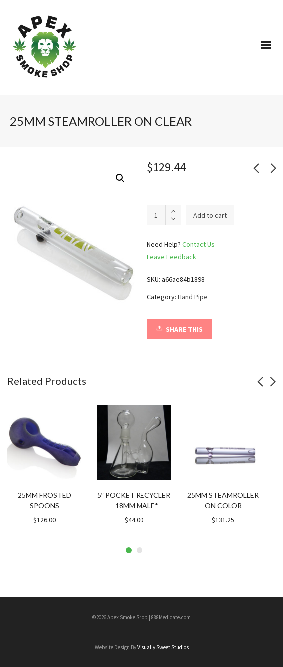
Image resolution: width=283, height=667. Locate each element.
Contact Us (198, 244)
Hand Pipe (193, 296)
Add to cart (210, 215)
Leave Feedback (171, 256)
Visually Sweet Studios (163, 647)
